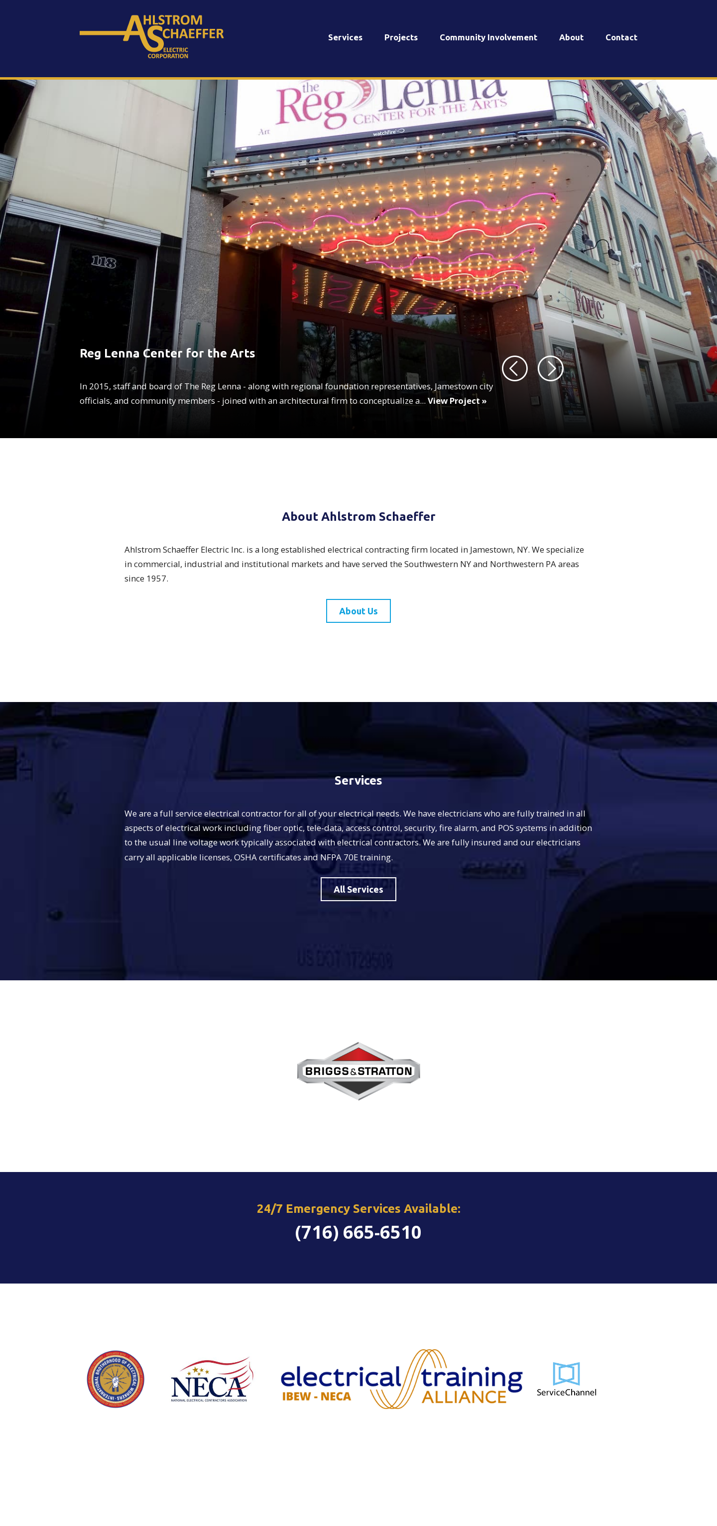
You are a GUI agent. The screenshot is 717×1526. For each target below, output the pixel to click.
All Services (358, 889)
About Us (358, 611)
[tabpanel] (358, 259)
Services (345, 37)
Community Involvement (488, 37)
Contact (621, 37)
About (571, 37)
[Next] (551, 367)
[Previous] (515, 367)
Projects (401, 37)
